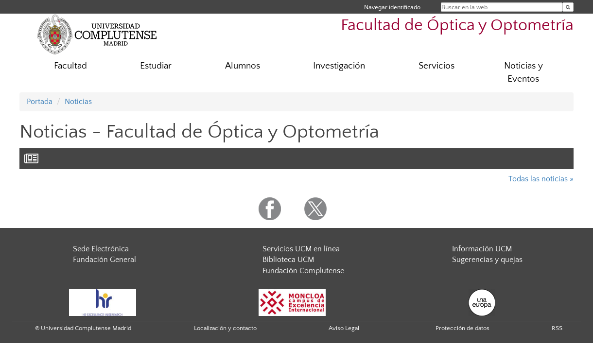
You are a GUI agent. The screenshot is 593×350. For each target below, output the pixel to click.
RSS (557, 328)
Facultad (70, 66)
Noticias (78, 101)
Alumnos (242, 66)
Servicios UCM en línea (301, 249)
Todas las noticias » (541, 179)
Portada (39, 101)
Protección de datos (462, 328)
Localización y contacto (225, 328)
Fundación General (104, 259)
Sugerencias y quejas (487, 259)
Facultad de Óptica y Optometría (457, 26)
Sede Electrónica (101, 249)
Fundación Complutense (303, 270)
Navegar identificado (392, 7)
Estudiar (156, 66)
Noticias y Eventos (523, 72)
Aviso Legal (344, 328)
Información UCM (482, 249)
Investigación (339, 66)
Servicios (436, 66)
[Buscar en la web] (568, 7)
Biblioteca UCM (288, 259)
